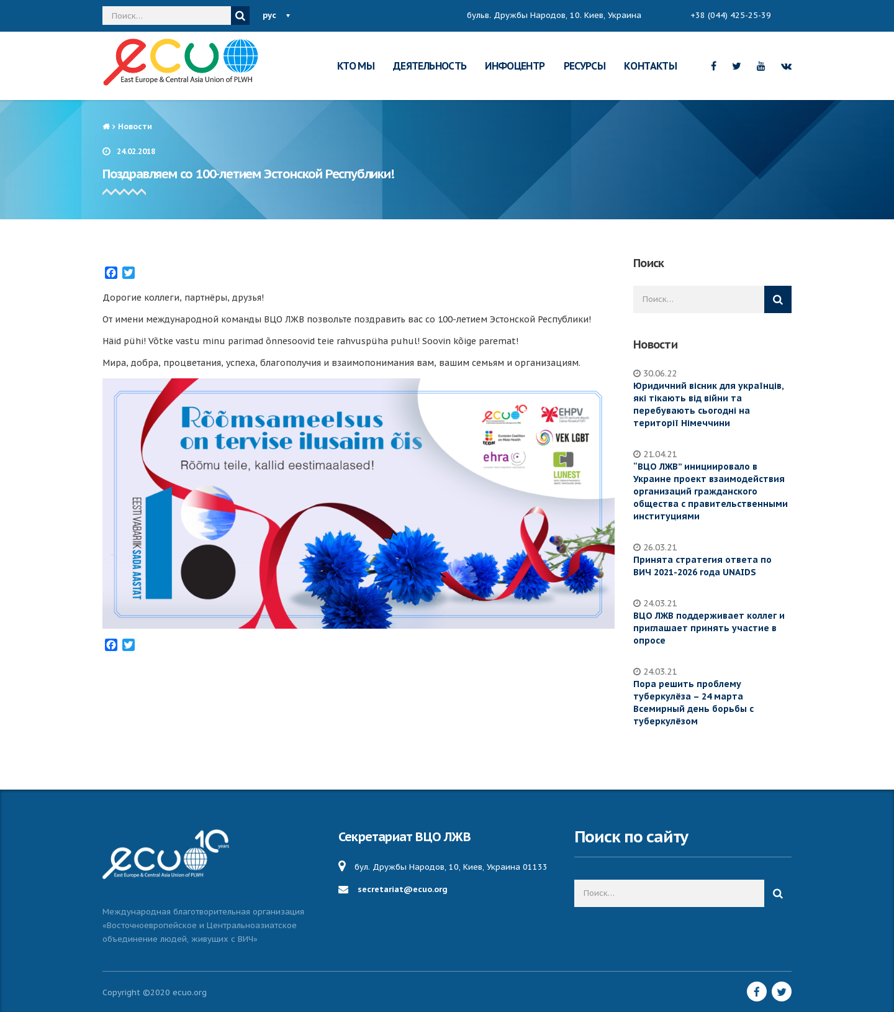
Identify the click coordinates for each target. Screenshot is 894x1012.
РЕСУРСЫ (585, 66)
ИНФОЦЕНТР (514, 66)
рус (269, 15)
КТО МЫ (355, 66)
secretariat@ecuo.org (403, 889)
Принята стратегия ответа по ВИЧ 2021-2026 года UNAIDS (702, 566)
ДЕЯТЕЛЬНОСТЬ (429, 66)
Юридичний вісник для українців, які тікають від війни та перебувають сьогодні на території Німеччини (708, 404)
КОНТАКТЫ (650, 66)
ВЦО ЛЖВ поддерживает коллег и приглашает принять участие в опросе (709, 628)
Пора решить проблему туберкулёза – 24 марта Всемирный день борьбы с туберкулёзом (693, 702)
